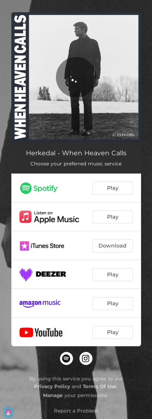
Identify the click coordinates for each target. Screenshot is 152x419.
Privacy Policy (52, 386)
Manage (53, 395)
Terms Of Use (100, 386)
